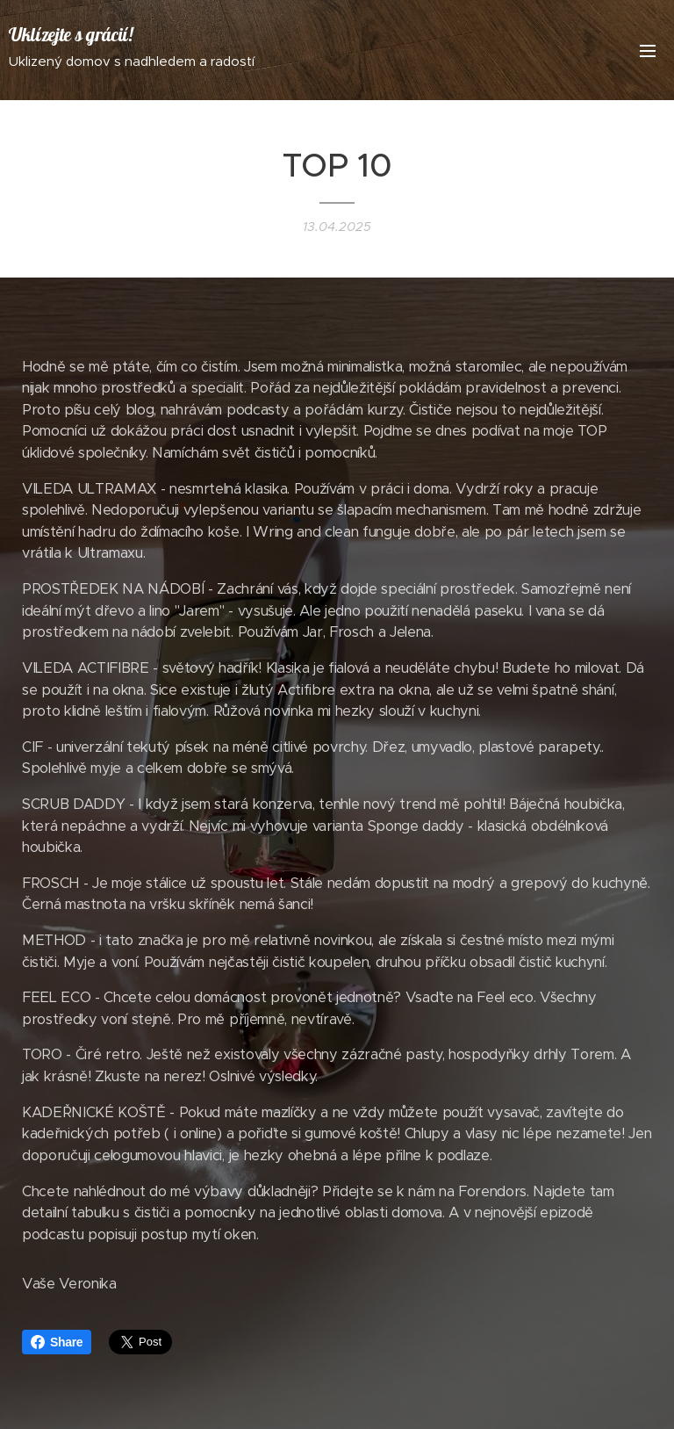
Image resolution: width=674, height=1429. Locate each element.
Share (56, 1342)
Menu (648, 51)
